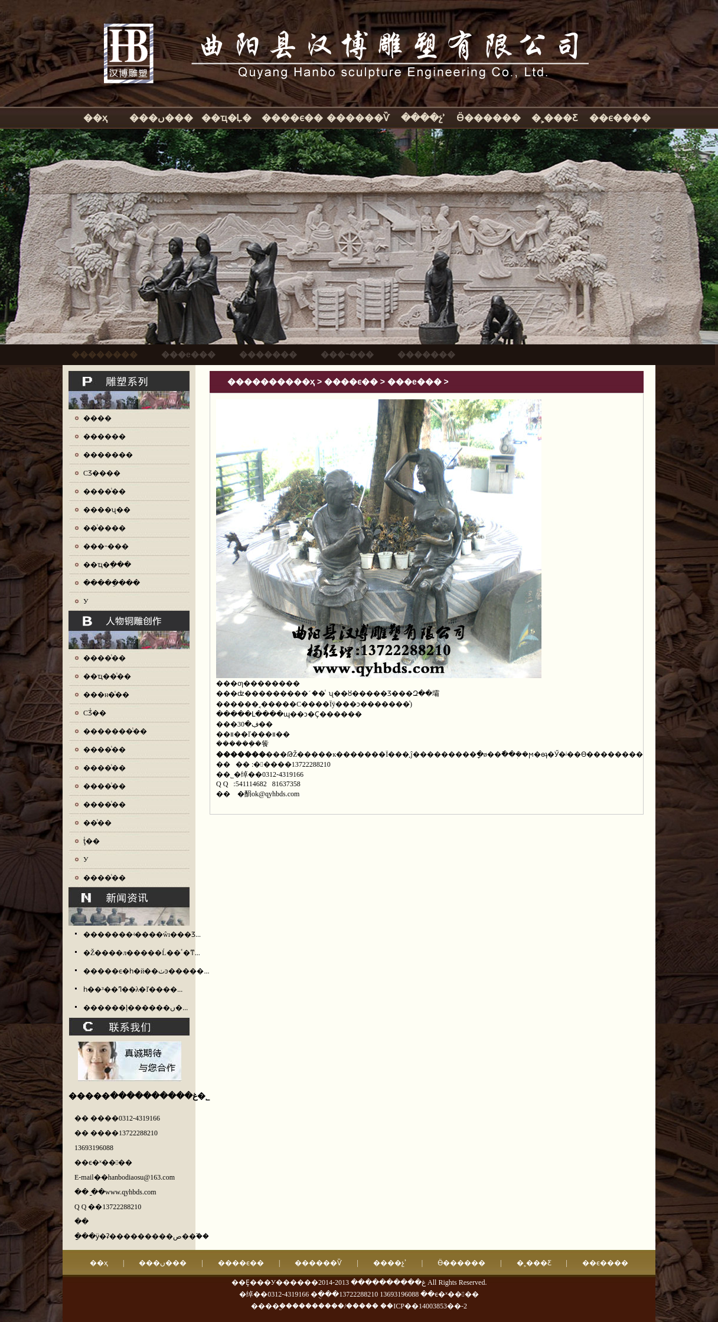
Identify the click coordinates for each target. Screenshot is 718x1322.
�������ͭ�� (115, 731)
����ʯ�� (106, 510)
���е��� (414, 381)
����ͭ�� (104, 491)
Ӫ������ (488, 118)
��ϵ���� (620, 118)
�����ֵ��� (111, 583)
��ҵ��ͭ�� (107, 676)
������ (104, 436)
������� (108, 455)
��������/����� (335, 1306)
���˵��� (106, 546)
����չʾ (423, 118)
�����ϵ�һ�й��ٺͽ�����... (146, 971)
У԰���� (86, 601)
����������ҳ (271, 381)
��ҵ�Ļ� (226, 118)
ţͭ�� (91, 841)
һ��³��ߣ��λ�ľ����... (132, 989)
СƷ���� (101, 473)
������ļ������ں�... (135, 1008)
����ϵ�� (292, 118)
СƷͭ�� (94, 713)
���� (97, 418)
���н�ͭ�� (106, 695)
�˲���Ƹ (554, 118)
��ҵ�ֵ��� (107, 565)
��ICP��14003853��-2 (423, 1306)
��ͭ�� (97, 823)
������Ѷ (358, 118)
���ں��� (161, 118)
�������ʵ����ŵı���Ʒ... (142, 934)
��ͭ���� (104, 528)
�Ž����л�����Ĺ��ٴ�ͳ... (141, 953)
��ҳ (95, 118)
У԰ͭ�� (86, 859)
